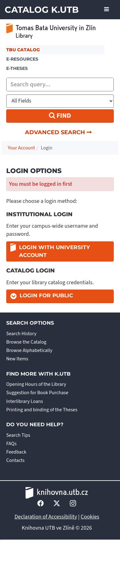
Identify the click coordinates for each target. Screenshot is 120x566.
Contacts (15, 460)
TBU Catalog (23, 49)
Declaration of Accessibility (46, 517)
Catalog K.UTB (42, 9)
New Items (17, 358)
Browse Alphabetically (29, 350)
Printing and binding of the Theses (41, 409)
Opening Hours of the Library (36, 384)
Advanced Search (58, 132)
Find (60, 116)
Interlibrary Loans (24, 401)
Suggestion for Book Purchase (37, 392)
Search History (21, 333)
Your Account (21, 147)
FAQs (11, 443)
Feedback (16, 452)
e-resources (22, 59)
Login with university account (50, 251)
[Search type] (60, 101)
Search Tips (18, 435)
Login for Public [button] (46, 295)
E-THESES (17, 68)
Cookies (90, 517)
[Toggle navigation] (106, 9)
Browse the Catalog (26, 342)
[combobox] (60, 84)
